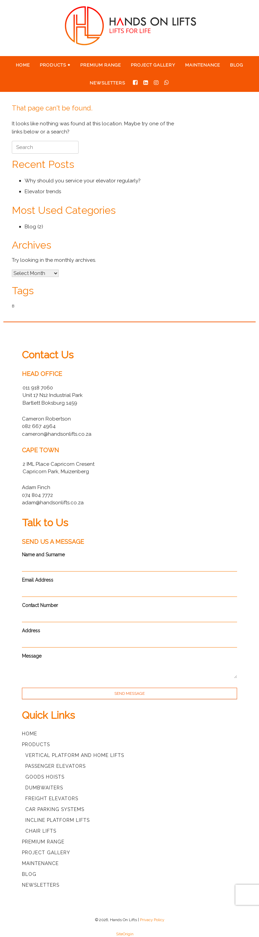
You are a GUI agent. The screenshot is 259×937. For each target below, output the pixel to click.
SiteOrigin (125, 934)
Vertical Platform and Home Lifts (74, 755)
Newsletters (107, 82)
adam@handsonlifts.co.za (53, 503)
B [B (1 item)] (13, 306)
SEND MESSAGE (129, 693)
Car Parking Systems (54, 809)
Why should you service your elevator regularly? (83, 181)
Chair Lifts (40, 831)
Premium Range (100, 65)
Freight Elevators (51, 798)
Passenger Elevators (55, 766)
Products (36, 744)
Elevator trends (43, 191)
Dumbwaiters (44, 787)
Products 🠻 (55, 65)
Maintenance (202, 65)
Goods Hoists (44, 777)
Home (23, 65)
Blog (236, 65)
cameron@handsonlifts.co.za (56, 434)
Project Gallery (153, 65)
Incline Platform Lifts (57, 820)
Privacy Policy (152, 919)
